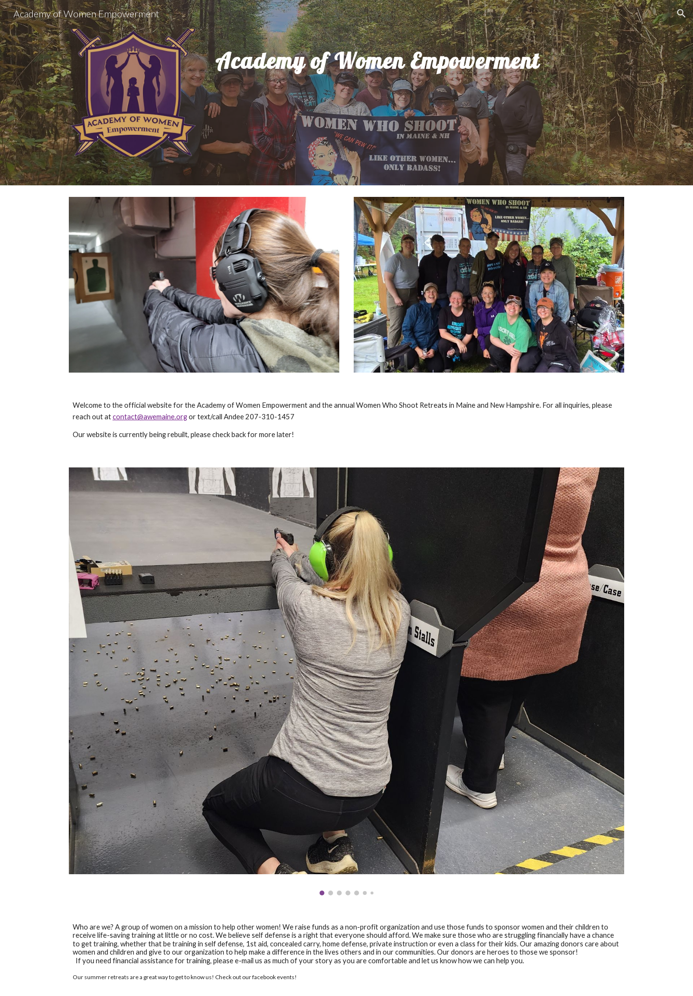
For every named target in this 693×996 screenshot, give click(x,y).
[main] (417, 83)
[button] (681, 13)
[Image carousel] (346, 681)
